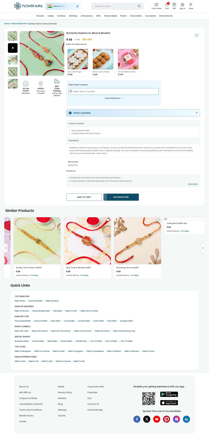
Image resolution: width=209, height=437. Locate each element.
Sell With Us (25, 392)
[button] (12, 36)
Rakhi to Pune (148, 351)
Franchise (92, 392)
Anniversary (87, 15)
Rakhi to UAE (79, 361)
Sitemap (62, 409)
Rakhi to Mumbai (132, 351)
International (165, 15)
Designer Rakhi (126, 321)
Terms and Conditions (30, 409)
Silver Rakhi (55, 321)
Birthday (73, 15)
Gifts (98, 15)
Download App (95, 409)
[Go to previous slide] (6, 248)
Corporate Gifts (95, 386)
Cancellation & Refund (30, 404)
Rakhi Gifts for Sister (89, 311)
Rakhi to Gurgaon (75, 351)
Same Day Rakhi (35, 301)
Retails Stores (26, 415)
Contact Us (93, 404)
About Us (24, 386)
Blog (60, 404)
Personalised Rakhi (23, 321)
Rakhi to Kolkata (114, 351)
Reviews (62, 398)
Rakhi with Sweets (40, 331)
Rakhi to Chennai (42, 351)
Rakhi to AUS (47, 361)
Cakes (50, 15)
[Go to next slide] (203, 248)
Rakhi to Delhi (59, 351)
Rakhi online (20, 301)
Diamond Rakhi (40, 321)
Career (22, 421)
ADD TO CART (84, 197)
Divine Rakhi (99, 321)
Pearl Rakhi (112, 321)
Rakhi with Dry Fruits (83, 331)
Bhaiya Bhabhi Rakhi (41, 311)
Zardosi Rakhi (66, 341)
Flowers (40, 15)
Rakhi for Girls (71, 311)
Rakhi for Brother (22, 311)
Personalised (110, 15)
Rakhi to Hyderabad (95, 351)
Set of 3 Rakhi (111, 341)
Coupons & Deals (28, 398)
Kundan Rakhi (84, 321)
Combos (61, 15)
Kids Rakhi (57, 311)
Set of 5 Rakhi (127, 341)
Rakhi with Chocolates (61, 331)
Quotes (62, 415)
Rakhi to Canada (63, 361)
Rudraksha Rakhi (22, 341)
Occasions (150, 15)
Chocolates (136, 15)
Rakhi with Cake (21, 331)
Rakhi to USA (20, 361)
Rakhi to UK (33, 361)
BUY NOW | (121, 197)
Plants (123, 15)
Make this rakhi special (76, 44)
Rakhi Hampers (52, 301)
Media (61, 386)
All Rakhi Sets (81, 341)
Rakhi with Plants (102, 331)
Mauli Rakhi (52, 341)
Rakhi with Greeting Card (124, 331)
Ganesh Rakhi (38, 341)
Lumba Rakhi (69, 321)
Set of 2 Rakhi (96, 341)
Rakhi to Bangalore (23, 351)
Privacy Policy (65, 392)
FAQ (89, 398)
